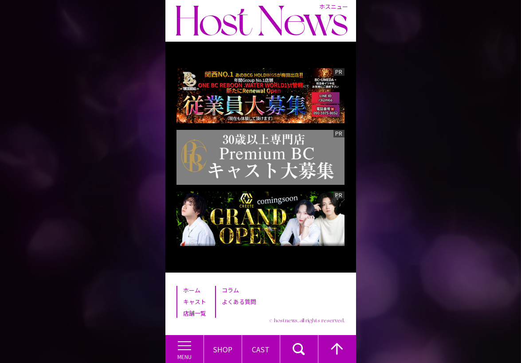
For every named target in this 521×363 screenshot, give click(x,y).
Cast (261, 349)
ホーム (191, 290)
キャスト (194, 301)
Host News (261, 20)
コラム (230, 290)
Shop (222, 349)
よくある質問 (239, 301)
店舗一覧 (194, 313)
